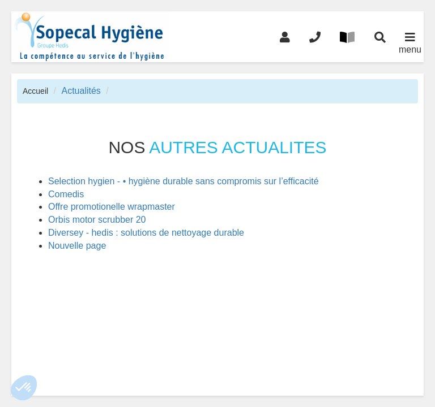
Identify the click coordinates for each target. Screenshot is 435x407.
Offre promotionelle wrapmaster (111, 206)
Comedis (66, 194)
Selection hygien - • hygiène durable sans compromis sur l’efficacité (183, 181)
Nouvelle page (77, 245)
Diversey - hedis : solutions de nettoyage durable (146, 232)
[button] (23, 387)
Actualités (80, 91)
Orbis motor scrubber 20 (97, 219)
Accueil (35, 91)
